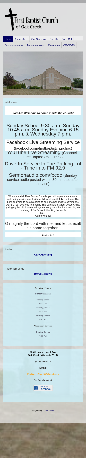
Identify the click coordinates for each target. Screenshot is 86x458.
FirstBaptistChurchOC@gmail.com (43, 374)
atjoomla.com (49, 410)
